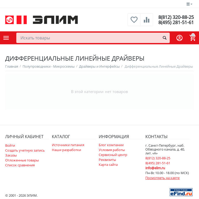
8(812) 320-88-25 (176, 17)
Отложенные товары (22, 160)
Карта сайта (108, 164)
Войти (10, 145)
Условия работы (112, 149)
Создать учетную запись (25, 150)
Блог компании (111, 145)
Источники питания (68, 145)
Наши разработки (66, 149)
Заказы (11, 155)
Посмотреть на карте (162, 177)
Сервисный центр (113, 154)
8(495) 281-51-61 (176, 22)
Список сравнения (20, 165)
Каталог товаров (6, 37)
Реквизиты (107, 159)
